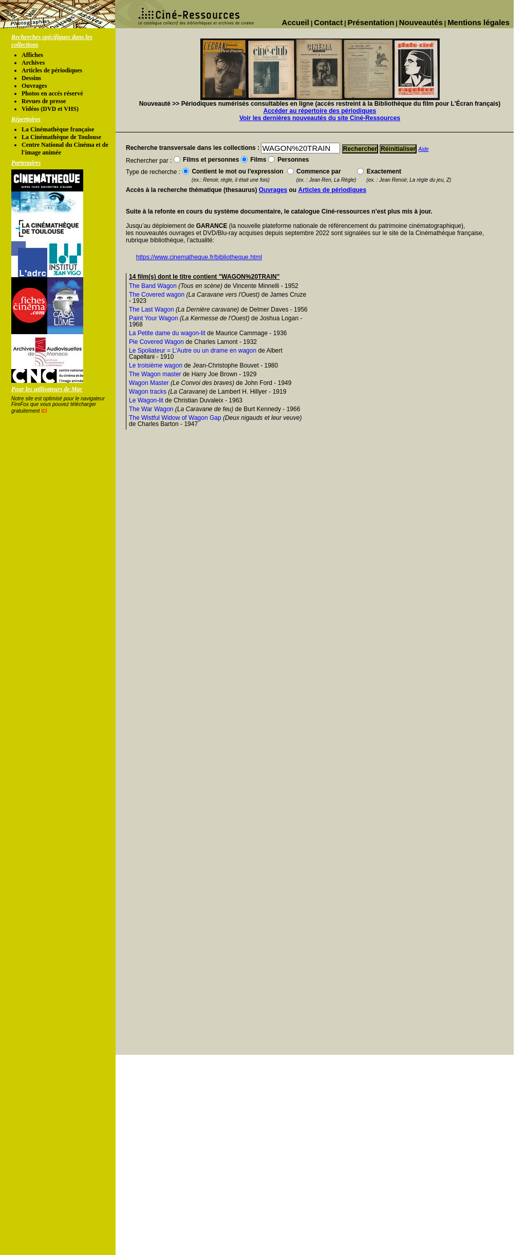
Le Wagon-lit (146, 400)
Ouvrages (34, 85)
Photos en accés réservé (52, 93)
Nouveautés (421, 22)
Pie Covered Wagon (156, 341)
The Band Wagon (153, 285)
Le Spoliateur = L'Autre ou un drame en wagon (192, 350)
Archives (33, 62)
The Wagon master (155, 374)
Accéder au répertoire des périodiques (320, 110)
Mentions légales (478, 22)
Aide (424, 149)
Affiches (32, 55)
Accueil (295, 22)
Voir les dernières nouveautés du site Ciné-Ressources (319, 118)
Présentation (371, 22)
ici (44, 410)
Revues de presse (44, 101)
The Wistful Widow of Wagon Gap (175, 417)
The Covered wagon (156, 294)
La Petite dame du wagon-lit (167, 333)
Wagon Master (149, 383)
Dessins (31, 78)
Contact (328, 22)
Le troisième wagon (155, 365)
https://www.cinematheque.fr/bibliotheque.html (199, 257)
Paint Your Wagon (153, 318)
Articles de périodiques (52, 70)
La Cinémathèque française (58, 129)
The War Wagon (151, 409)
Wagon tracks (147, 391)
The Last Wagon (151, 309)
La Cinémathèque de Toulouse (61, 137)
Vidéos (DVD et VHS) (50, 108)
